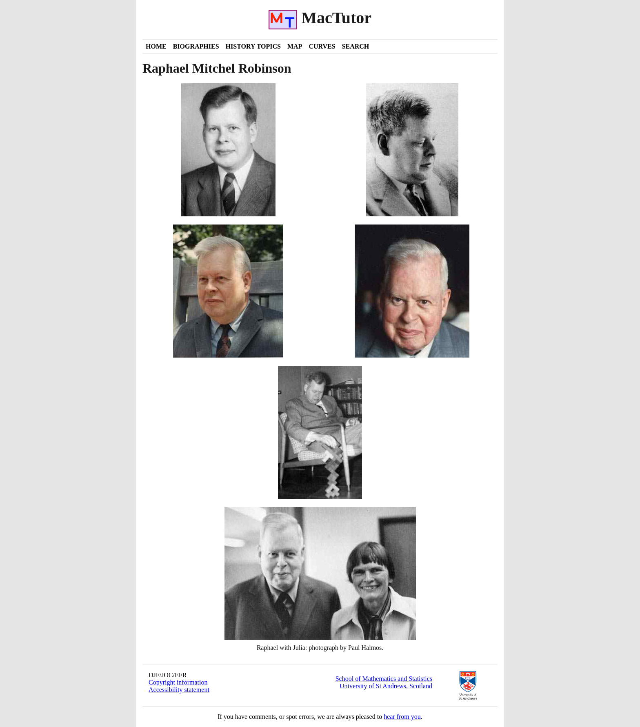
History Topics (253, 46)
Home (156, 46)
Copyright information (178, 682)
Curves (322, 46)
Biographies (196, 46)
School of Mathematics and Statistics (384, 678)
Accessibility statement (179, 689)
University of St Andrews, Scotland (386, 686)
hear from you (402, 716)
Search (355, 46)
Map (294, 46)
